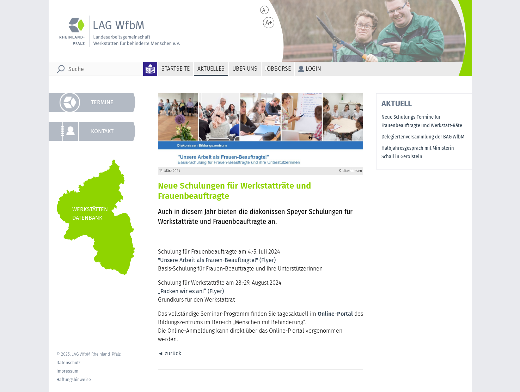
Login (313, 68)
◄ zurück (170, 353)
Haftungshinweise (73, 380)
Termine (102, 102)
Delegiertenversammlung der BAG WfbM (422, 137)
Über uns (244, 68)
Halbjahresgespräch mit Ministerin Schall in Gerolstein (417, 152)
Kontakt (102, 131)
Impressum (67, 371)
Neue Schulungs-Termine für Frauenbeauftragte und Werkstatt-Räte (421, 121)
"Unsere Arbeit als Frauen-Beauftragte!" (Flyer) (217, 260)
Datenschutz (68, 363)
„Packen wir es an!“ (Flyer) (191, 291)
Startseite (175, 68)
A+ (268, 22)
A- (264, 10)
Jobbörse (278, 68)
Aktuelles (211, 68)
